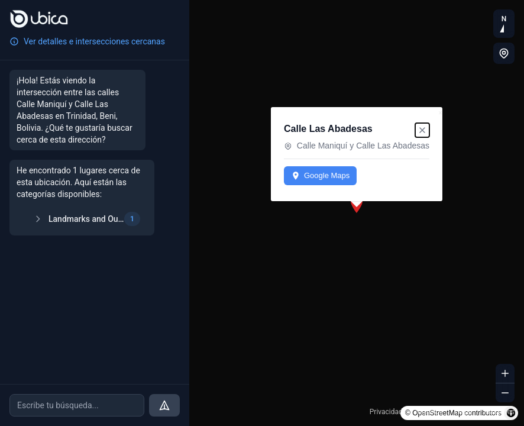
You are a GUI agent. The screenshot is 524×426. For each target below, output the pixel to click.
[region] (356, 213)
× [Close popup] (440, 113)
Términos (429, 412)
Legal (463, 412)
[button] (356, 204)
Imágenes (499, 412)
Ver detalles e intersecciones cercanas (87, 41)
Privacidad (386, 412)
